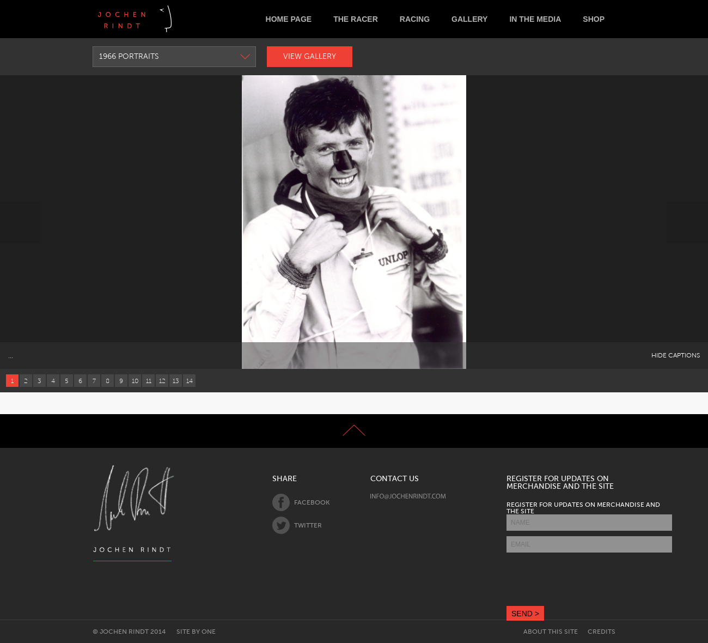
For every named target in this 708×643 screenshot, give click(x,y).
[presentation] (589, 579)
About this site (550, 631)
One (209, 631)
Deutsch (188, 19)
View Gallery (309, 56)
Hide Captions (675, 355)
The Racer (355, 19)
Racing (415, 19)
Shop (594, 19)
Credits (601, 631)
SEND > (525, 613)
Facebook (300, 502)
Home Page (289, 19)
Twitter (297, 525)
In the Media (535, 19)
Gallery (469, 19)
